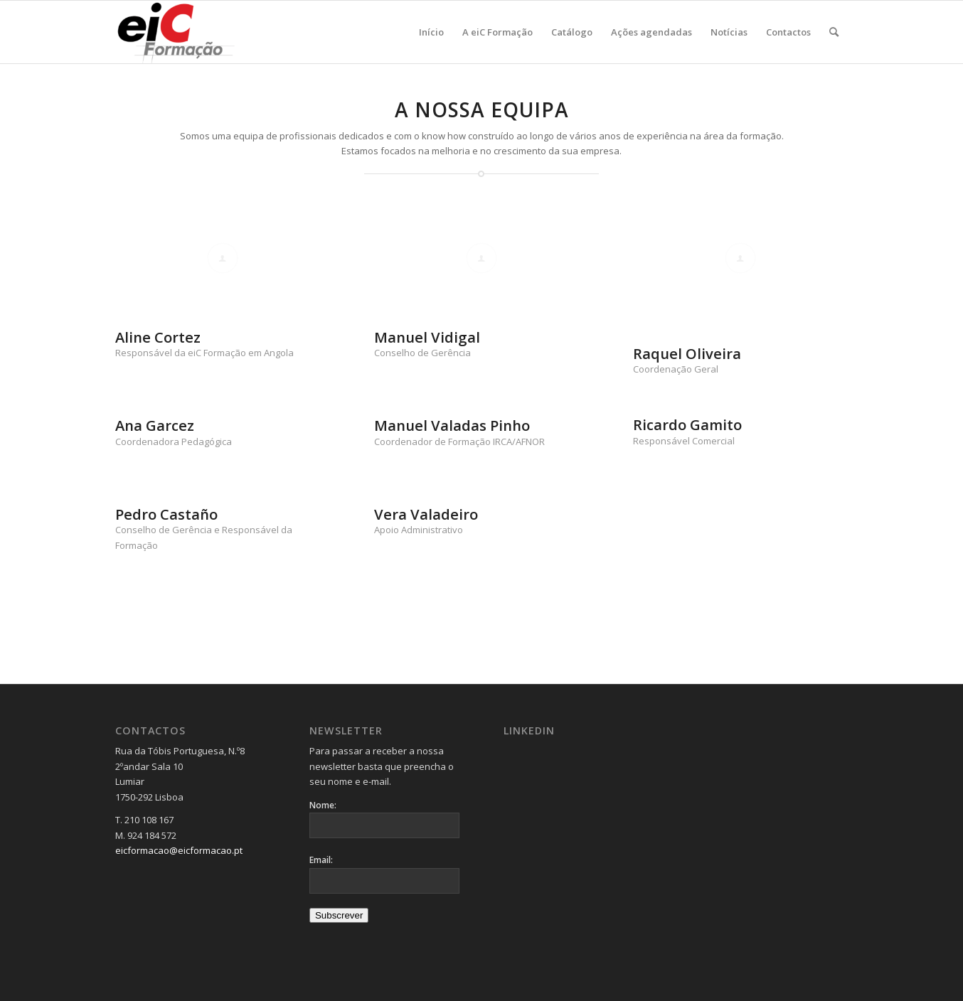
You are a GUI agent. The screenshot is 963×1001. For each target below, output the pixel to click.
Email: (321, 860)
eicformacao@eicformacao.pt (179, 850)
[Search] (834, 32)
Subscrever (339, 915)
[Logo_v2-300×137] (183, 32)
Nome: (322, 805)
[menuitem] (431, 32)
